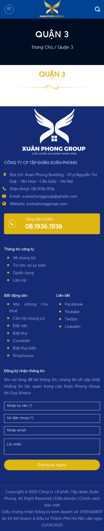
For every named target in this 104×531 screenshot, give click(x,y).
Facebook (74, 304)
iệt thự (21, 333)
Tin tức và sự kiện (29, 265)
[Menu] (9, 9)
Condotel (21, 341)
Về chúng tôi (24, 258)
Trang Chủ (42, 47)
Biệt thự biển (25, 348)
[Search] (97, 9)
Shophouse (23, 356)
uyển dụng (24, 273)
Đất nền (20, 326)
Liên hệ (19, 280)
